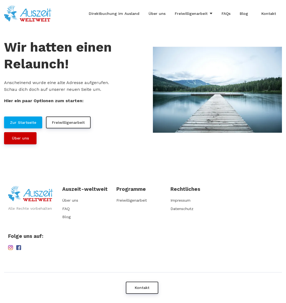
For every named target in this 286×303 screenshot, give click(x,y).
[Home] (29, 13)
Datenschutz (181, 209)
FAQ (66, 209)
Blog (66, 217)
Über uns (70, 200)
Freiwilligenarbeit (131, 200)
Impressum (180, 200)
